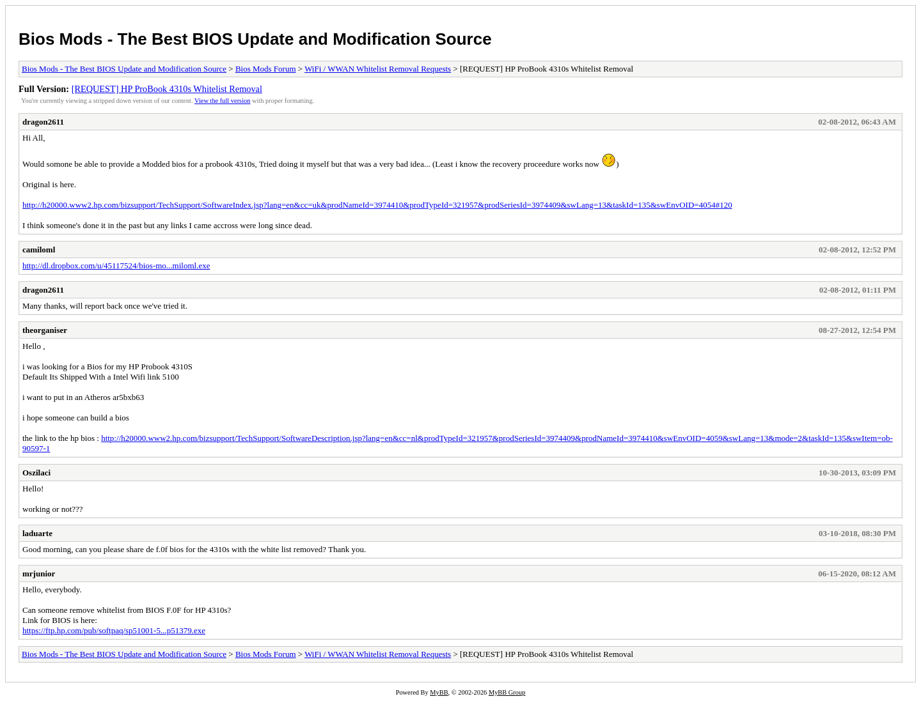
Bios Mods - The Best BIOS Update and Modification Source (255, 39)
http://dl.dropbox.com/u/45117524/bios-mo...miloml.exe (116, 265)
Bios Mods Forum (265, 68)
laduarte (37, 533)
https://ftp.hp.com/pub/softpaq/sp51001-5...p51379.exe (113, 630)
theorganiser (44, 330)
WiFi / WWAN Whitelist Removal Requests (377, 68)
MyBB (439, 692)
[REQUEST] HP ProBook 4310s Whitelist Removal (167, 89)
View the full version (222, 100)
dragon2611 (43, 122)
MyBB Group (507, 692)
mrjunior (38, 573)
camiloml (38, 249)
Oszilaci (36, 472)
